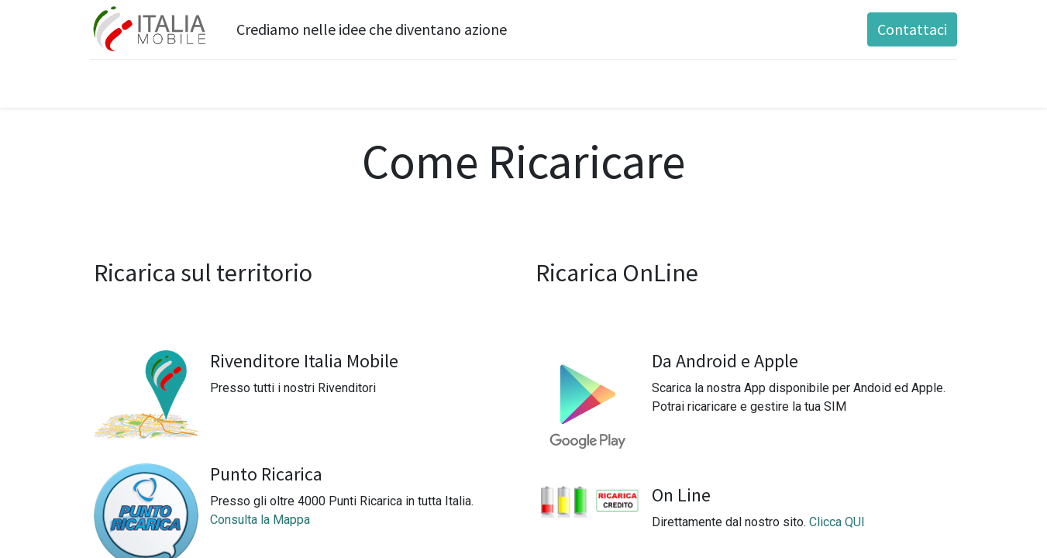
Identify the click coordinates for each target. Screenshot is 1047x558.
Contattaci (908, 29)
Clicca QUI (837, 522)
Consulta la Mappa (260, 519)
